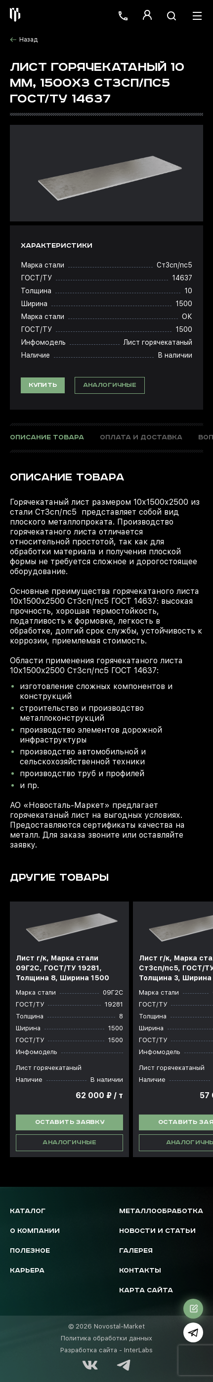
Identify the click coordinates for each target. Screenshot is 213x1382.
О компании (35, 1231)
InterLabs (138, 1350)
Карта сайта (146, 1290)
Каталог (27, 1211)
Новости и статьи (157, 1231)
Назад (24, 39)
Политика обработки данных (106, 1338)
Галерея (136, 1251)
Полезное (30, 1251)
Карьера (27, 1271)
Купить (43, 385)
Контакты (140, 1271)
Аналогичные (110, 385)
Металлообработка (161, 1211)
